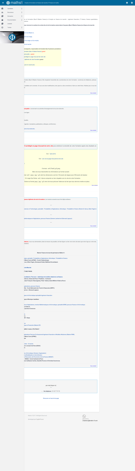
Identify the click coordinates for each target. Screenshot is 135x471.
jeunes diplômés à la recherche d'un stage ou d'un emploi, (48, 42)
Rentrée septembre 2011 (43, 165)
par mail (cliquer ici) (66, 391)
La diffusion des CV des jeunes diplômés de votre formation (49, 61)
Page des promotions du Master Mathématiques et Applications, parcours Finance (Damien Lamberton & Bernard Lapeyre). (64, 222)
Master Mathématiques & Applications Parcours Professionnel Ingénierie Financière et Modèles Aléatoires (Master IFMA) (67, 340)
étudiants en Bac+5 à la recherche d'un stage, (45, 38)
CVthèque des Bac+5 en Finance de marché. (45, 46)
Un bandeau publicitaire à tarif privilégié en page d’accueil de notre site (52, 58)
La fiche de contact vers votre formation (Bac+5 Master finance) (52, 53)
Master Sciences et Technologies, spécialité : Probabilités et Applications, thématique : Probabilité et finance (63, 262)
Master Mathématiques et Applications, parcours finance (49, 289)
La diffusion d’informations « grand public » (46, 56)
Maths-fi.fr (32, 19)
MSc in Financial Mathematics (42, 319)
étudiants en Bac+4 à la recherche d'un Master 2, (46, 34)
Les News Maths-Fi (38, 64)
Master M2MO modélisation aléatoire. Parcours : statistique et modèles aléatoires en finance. (61, 280)
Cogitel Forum (60, 424)
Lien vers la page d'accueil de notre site (68, 160)
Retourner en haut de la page (66, 404)
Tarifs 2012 (68, 155)
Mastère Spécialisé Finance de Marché (45, 271)
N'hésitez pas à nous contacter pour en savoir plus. (46, 66)
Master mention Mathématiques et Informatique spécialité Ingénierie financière (55, 299)
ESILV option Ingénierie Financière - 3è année (46, 349)
